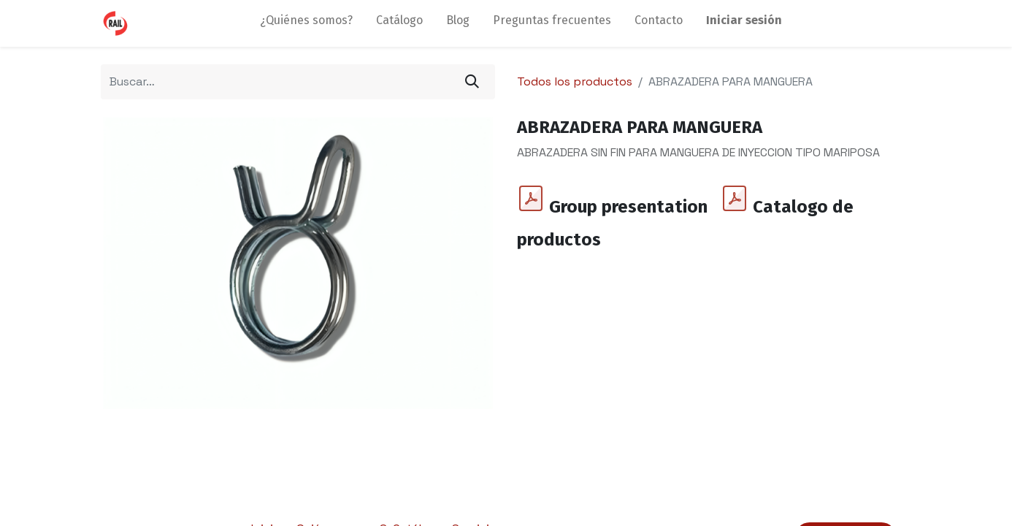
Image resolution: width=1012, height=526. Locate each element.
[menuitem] (306, 23)
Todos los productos (574, 81)
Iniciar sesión (744, 20)
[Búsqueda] (472, 81)
